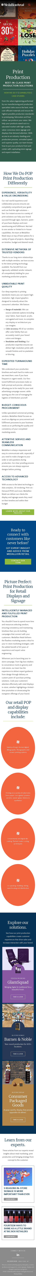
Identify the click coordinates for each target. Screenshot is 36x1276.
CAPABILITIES (25, 93)
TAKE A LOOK (18, 997)
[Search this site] (29, 5)
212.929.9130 (12, 1261)
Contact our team (18, 562)
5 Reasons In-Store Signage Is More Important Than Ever (17, 1191)
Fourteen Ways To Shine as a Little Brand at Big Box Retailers (18, 1228)
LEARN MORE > (11, 1199)
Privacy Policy (18, 1274)
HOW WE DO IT (11, 93)
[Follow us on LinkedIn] (18, 1254)
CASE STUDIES (18, 96)
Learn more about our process (18, 512)
